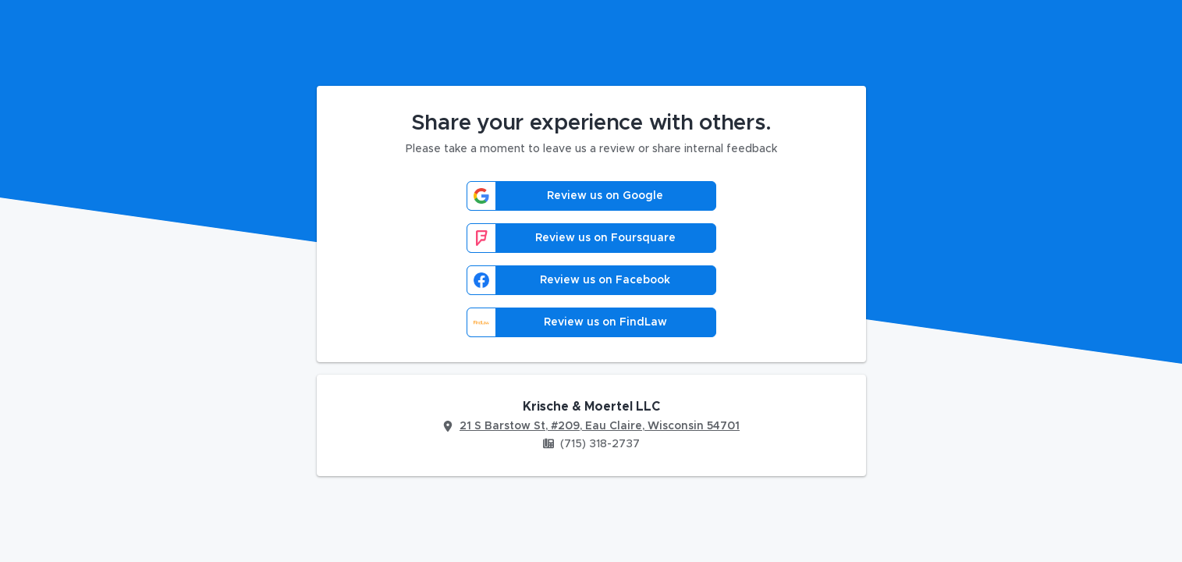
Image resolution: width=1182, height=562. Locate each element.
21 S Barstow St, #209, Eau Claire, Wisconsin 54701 (600, 426)
